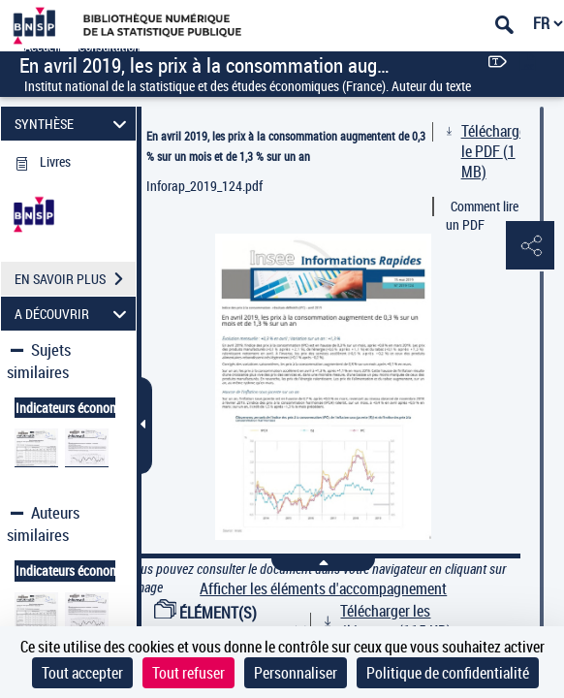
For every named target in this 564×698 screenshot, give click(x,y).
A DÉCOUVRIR (73, 314)
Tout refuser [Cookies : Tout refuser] (188, 672)
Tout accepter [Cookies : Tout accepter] (82, 672)
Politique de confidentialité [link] (447, 672)
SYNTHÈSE (73, 124)
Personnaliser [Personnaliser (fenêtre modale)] (295, 672)
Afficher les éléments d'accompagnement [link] (323, 589)
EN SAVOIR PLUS (75, 279)
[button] (530, 246)
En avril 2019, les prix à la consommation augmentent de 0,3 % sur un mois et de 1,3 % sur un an (285, 146)
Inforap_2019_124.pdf (204, 185)
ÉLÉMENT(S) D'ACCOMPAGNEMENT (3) (231, 623)
